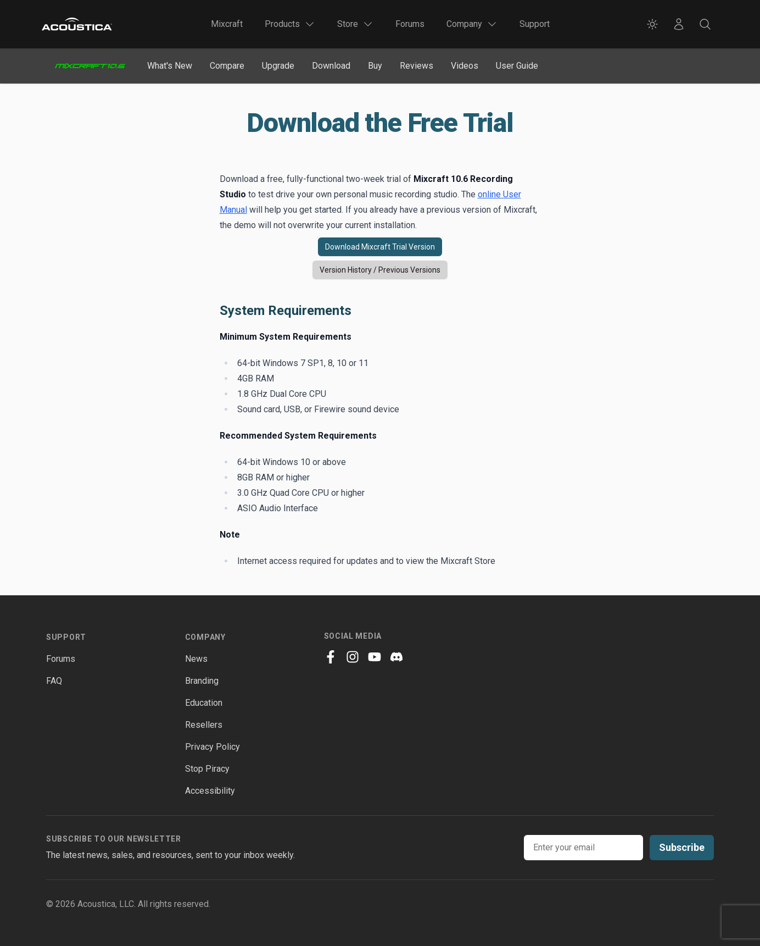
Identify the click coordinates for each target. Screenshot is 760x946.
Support (534, 24)
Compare (227, 65)
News (196, 659)
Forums (409, 24)
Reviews (416, 65)
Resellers (203, 725)
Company (205, 637)
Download (331, 65)
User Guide (517, 65)
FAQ (54, 681)
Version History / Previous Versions (380, 269)
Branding (202, 681)
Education (203, 703)
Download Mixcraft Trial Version (380, 246)
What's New (169, 65)
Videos (464, 65)
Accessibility (210, 790)
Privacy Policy (212, 747)
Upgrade (278, 65)
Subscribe (682, 847)
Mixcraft (227, 24)
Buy (375, 65)
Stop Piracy (207, 769)
